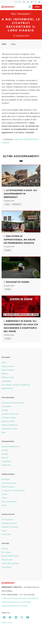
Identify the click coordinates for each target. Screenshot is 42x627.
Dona (37, 7)
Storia (4, 363)
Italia (13, 44)
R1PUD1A (6, 479)
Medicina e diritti (8, 421)
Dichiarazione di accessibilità (19, 602)
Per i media (6, 552)
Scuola (4, 494)
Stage (4, 531)
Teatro (4, 498)
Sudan (8, 250)
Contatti (5, 549)
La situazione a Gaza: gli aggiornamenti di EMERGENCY (20, 193)
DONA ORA (6, 465)
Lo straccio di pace (9, 483)
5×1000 (5, 450)
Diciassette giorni (17, 282)
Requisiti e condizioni (10, 527)
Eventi (4, 505)
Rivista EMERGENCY (10, 556)
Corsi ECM (6, 534)
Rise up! (5, 458)
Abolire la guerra (8, 487)
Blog (13, 13)
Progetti (5, 410)
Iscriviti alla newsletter (10, 563)
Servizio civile (7, 560)
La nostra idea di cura (10, 414)
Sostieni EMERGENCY (11, 447)
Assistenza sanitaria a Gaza (13, 403)
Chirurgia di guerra (9, 418)
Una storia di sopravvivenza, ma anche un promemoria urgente (19, 239)
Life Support (6, 406)
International (6, 567)
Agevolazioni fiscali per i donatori (15, 606)
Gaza (7, 204)
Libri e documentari (9, 502)
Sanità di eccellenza (9, 425)
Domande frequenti (9, 523)
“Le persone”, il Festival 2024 (13, 491)
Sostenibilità (6, 381)
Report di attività (8, 370)
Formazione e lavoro (10, 429)
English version (7, 622)
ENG (18, 2)
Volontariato (6, 461)
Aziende (5, 454)
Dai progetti (23, 13)
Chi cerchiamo (7, 520)
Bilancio (5, 374)
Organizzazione (8, 366)
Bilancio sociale (8, 377)
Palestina (16, 204)
